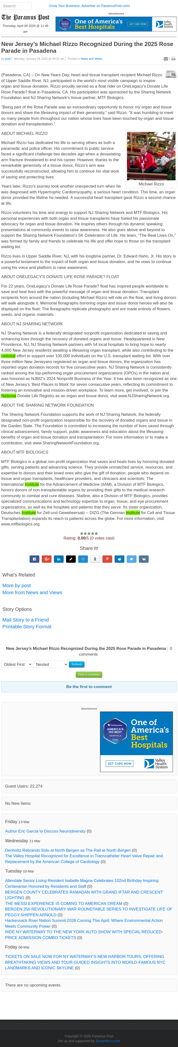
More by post (16, 585)
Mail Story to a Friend (25, 619)
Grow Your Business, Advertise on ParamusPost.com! (89, 6)
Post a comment (89, 674)
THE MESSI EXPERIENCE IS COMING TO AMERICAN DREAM (63, 903)
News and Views (91, 59)
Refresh (77, 664)
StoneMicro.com (108, 1041)
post (8, 59)
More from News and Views (32, 592)
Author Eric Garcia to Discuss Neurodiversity (45, 831)
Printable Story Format (26, 626)
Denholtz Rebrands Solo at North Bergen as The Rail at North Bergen (68, 850)
